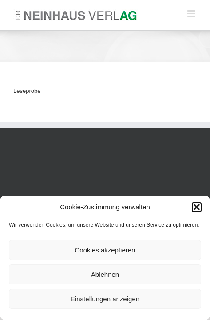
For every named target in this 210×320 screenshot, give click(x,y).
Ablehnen (105, 274)
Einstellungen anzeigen (105, 299)
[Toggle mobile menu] (192, 13)
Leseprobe (26, 91)
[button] (196, 207)
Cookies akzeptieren (105, 250)
